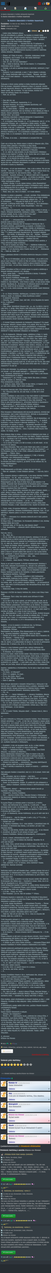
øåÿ (40, 1047)
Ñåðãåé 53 (13, 1083)
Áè (4, 1157)
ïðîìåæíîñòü (12, 1047)
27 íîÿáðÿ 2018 (7, 1196)
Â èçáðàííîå (7, 1051)
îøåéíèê (29, 1047)
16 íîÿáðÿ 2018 (7, 1233)
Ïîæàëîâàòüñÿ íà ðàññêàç (40, 1054)
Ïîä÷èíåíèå (29, 24)
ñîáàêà (5, 1047)
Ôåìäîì (20, 1157)
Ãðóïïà (22, 24)
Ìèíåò (24, 1194)
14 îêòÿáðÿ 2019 (8, 1160)
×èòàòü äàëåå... (8, 1179)
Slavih (11, 1125)
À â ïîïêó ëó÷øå (15, 24)
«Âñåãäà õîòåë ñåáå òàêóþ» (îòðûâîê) (18, 1154)
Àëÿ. (10, 1093)
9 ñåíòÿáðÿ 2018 (11, 28)
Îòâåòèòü (12, 1089)
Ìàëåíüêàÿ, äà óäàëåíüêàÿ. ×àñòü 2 (17, 1191)
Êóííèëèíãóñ (18, 1194)
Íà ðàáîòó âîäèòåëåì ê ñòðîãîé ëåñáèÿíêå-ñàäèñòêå (17, 14)
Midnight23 (13, 1104)
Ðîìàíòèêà (29, 1194)
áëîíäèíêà (19, 1047)
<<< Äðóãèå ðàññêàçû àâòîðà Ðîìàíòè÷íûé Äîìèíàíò (18, 1073)
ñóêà (24, 1047)
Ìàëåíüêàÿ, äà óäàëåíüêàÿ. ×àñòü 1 (17, 1227)
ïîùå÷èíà (35, 1047)
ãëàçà (44, 1047)
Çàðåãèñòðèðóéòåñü (9, 1146)
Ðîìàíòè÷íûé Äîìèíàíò (12, 26)
